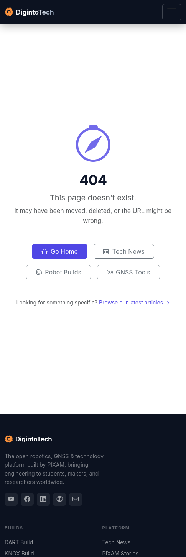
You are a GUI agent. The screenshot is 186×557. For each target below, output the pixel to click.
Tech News (124, 251)
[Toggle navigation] (171, 12)
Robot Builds (58, 272)
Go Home (59, 251)
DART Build (19, 542)
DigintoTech (28, 439)
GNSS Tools (128, 272)
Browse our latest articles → (134, 302)
